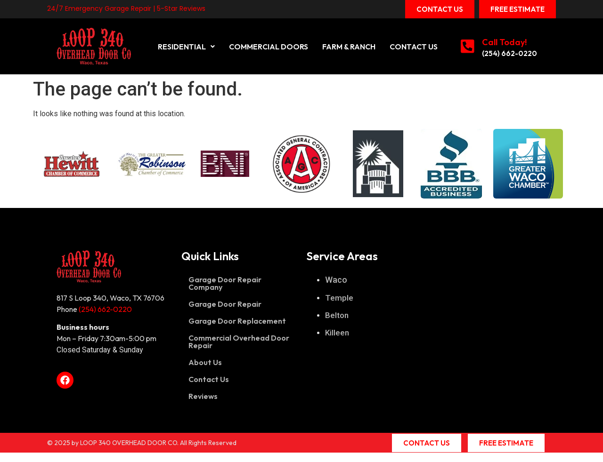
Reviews (203, 396)
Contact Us (414, 46)
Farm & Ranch (348, 46)
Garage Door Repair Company (224, 283)
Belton (337, 315)
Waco (336, 280)
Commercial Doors (268, 46)
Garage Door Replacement (237, 321)
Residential (186, 46)
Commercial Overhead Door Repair (238, 341)
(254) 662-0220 (510, 53)
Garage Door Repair (224, 304)
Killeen (337, 332)
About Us (205, 362)
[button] (186, 46)
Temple (339, 298)
